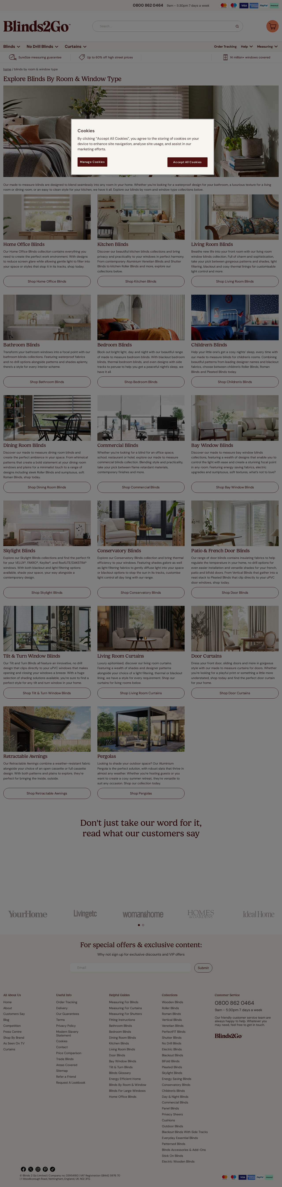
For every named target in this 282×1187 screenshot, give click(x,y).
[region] (142, 147)
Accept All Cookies (187, 162)
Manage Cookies (92, 162)
